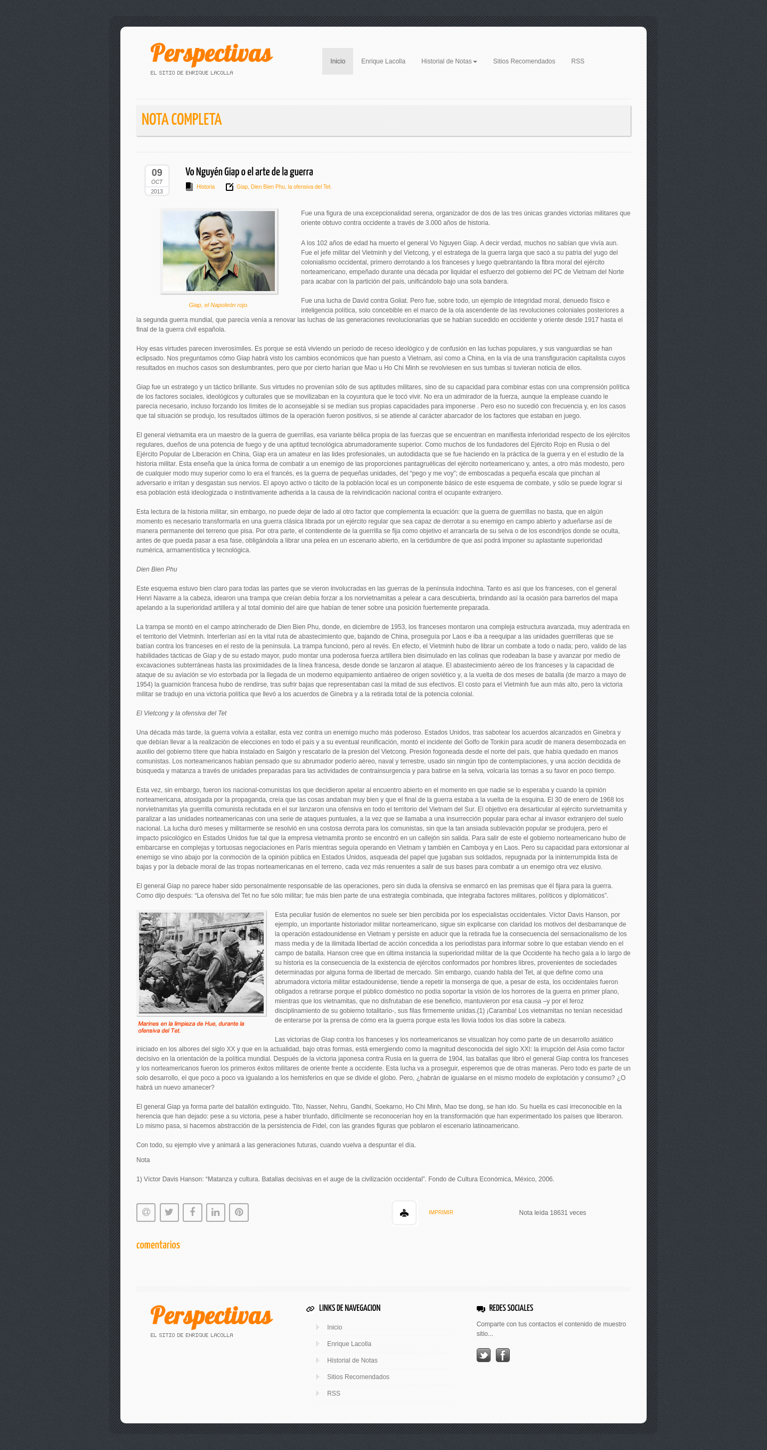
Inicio (341, 60)
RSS (578, 61)
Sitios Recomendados (524, 61)
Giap (242, 187)
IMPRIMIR (441, 1212)
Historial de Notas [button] (449, 61)
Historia (206, 187)
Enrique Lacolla (383, 61)
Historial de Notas (352, 1360)
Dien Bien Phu (267, 187)
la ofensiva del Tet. (309, 187)
